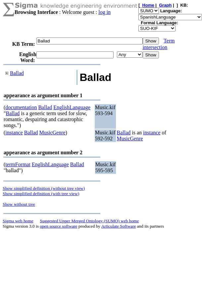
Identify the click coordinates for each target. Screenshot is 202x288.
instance (14, 132)
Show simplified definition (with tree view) (41, 193)
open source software (58, 226)
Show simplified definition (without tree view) (44, 188)
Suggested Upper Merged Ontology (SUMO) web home (89, 220)
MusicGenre (52, 132)
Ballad (17, 73)
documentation (21, 107)
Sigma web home (18, 220)
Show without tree (19, 204)
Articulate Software (118, 226)
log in (104, 12)
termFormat (17, 164)
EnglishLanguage (71, 107)
